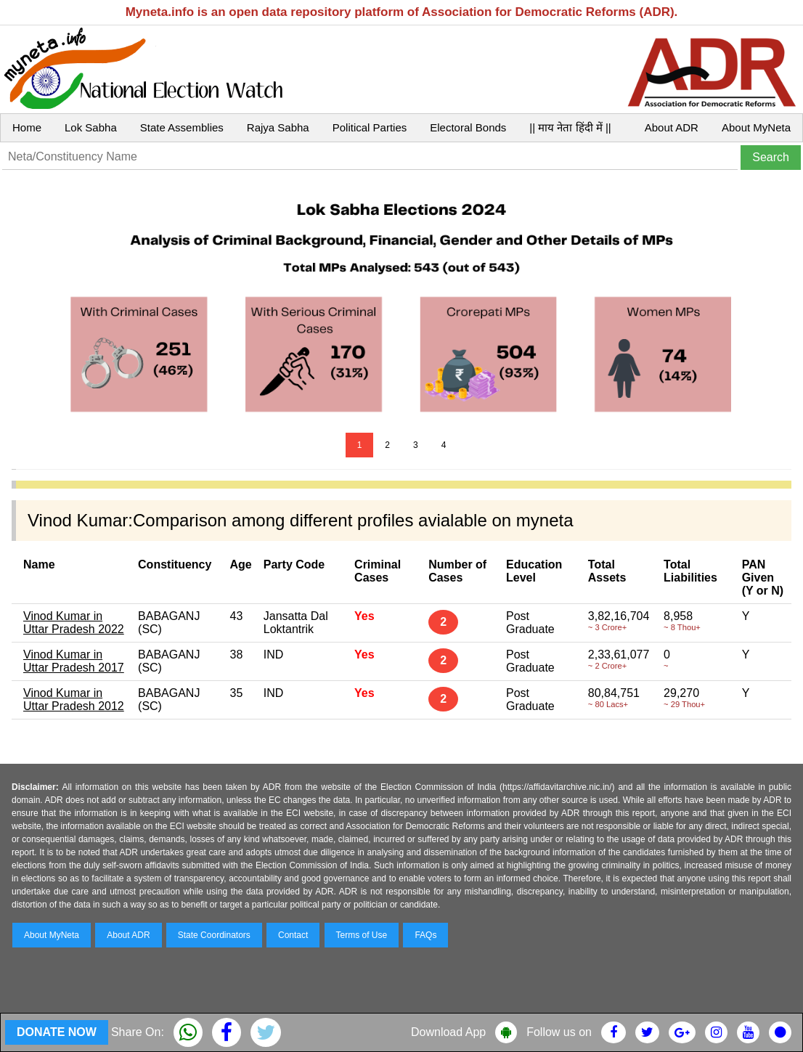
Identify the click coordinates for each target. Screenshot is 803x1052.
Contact (293, 935)
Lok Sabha (91, 127)
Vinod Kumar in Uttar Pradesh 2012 (73, 699)
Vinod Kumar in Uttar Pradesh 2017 (73, 661)
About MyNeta (756, 127)
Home (26, 127)
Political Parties (370, 127)
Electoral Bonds (468, 127)
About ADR (671, 127)
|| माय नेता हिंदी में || (570, 127)
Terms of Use (362, 935)
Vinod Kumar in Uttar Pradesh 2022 (73, 622)
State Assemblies (182, 127)
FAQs (425, 935)
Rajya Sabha (278, 127)
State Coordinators (214, 935)
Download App (448, 1032)
